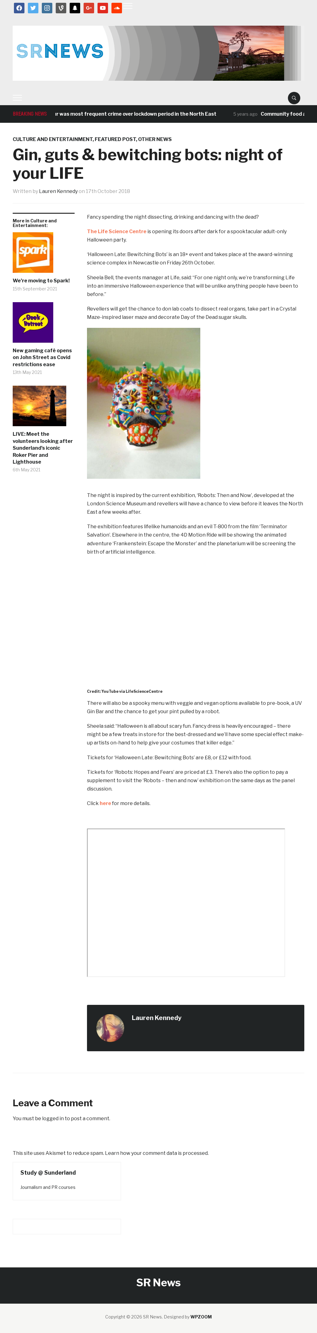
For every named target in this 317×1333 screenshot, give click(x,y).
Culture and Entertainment (53, 139)
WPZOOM (201, 1316)
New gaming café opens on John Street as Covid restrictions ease (42, 357)
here (105, 803)
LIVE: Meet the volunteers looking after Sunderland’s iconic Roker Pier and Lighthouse (43, 448)
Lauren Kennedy (58, 191)
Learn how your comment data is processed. (157, 1153)
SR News (158, 1282)
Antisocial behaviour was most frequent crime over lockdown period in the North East (116, 114)
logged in (53, 1118)
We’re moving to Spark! (41, 281)
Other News (155, 139)
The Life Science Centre (116, 231)
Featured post (115, 139)
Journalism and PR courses (48, 1187)
